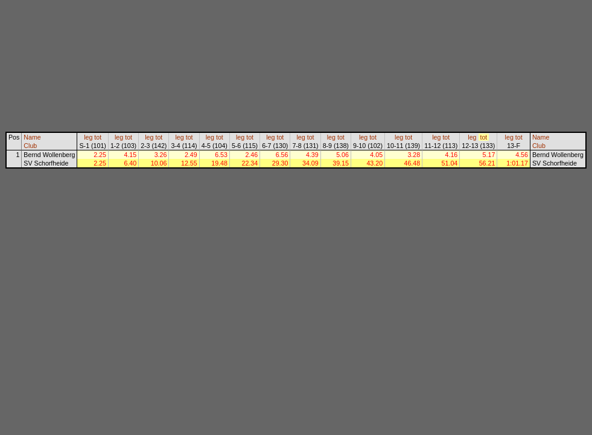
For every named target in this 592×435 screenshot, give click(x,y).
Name (32, 137)
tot (97, 137)
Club (30, 145)
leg (88, 137)
